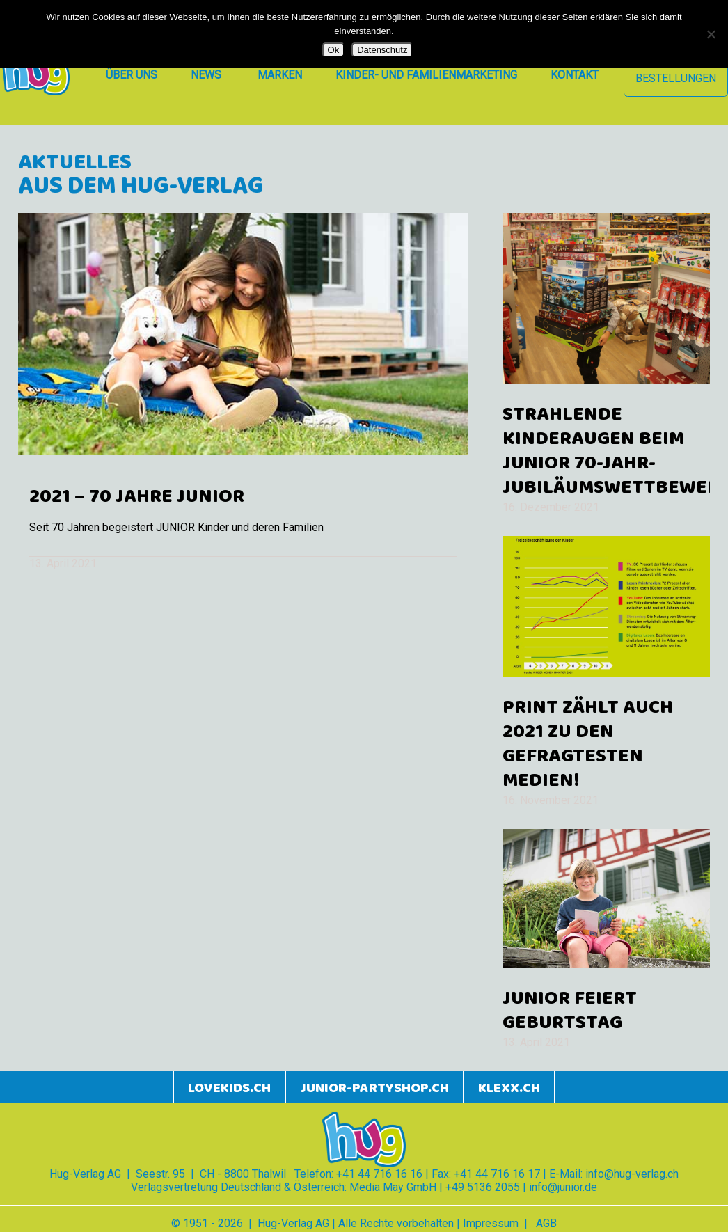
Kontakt (575, 74)
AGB (546, 1223)
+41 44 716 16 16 (379, 1173)
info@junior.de (563, 1187)
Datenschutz (382, 50)
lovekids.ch (229, 1088)
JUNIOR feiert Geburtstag (570, 1011)
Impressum (491, 1223)
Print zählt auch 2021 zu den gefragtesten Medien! (588, 744)
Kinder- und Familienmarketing (426, 74)
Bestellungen (675, 78)
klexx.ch (509, 1088)
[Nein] (711, 34)
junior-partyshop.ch (374, 1088)
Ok (334, 50)
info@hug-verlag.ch (632, 1173)
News (206, 74)
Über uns (131, 74)
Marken (280, 74)
